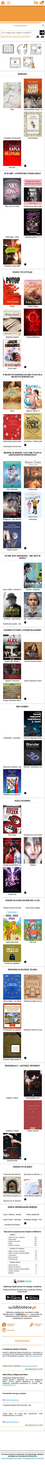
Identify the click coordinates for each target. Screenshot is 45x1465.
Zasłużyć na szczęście (15, 1267)
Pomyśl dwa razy (13, 1259)
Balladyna (11, 1273)
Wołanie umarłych (13, 1257)
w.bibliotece (21, 1314)
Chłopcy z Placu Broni (14, 1241)
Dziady (10, 1243)
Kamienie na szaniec (14, 1245)
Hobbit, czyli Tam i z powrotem (17, 1237)
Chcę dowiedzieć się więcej (11, 1458)
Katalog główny (20, 25)
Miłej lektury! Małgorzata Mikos (15, 1374)
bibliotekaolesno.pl (35, 1356)
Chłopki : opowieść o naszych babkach (19, 1253)
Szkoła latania (12, 1239)
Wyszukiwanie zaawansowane (12, 37)
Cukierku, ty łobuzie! (14, 1271)
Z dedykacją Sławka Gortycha (15, 1349)
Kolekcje (27, 37)
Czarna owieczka (13, 1265)
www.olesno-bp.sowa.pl (29, 1366)
